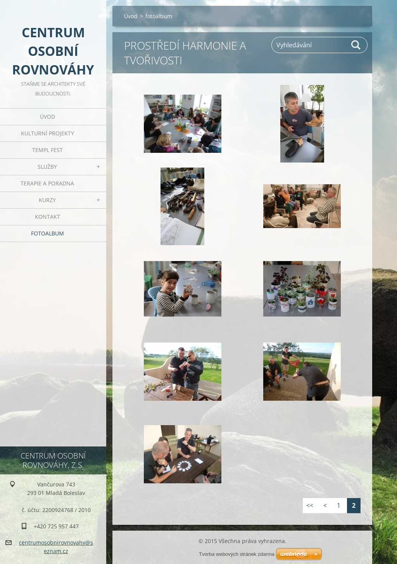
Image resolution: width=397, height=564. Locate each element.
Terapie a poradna (47, 183)
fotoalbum (47, 233)
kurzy (47, 200)
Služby (47, 166)
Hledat (356, 45)
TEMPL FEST (47, 150)
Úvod (47, 116)
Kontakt (47, 216)
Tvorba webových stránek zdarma (236, 554)
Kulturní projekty (47, 133)
